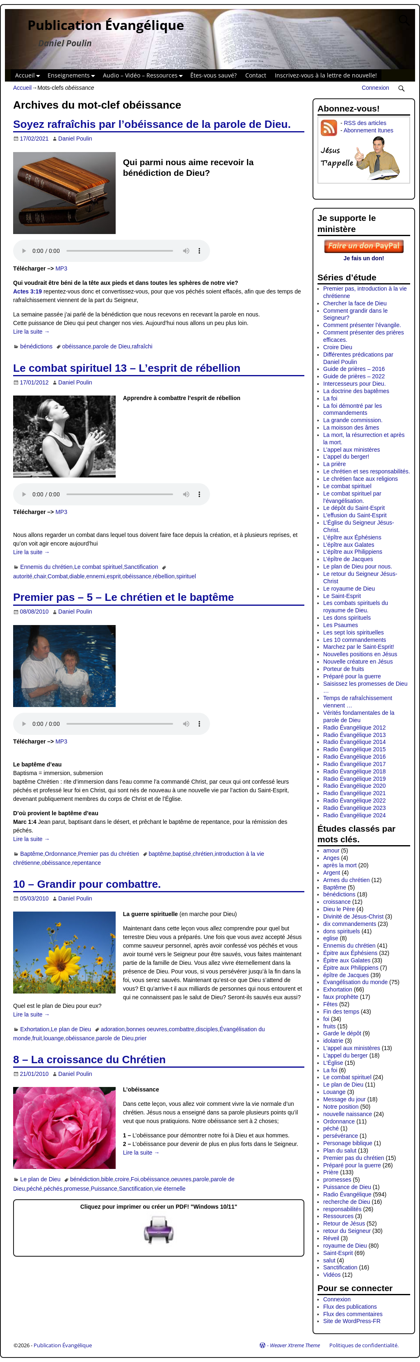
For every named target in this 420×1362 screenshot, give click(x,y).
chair (40, 576)
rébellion (164, 576)
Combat (58, 576)
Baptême (31, 853)
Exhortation (34, 1029)
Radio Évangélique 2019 (354, 778)
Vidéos (332, 1274)
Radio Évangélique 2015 (354, 749)
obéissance (76, 346)
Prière (330, 1172)
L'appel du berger (345, 1055)
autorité (22, 576)
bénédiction (85, 1179)
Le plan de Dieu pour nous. (357, 566)
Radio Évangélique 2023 (354, 808)
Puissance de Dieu (347, 1187)
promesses (337, 1179)
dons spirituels (341, 931)
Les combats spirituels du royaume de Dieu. (355, 607)
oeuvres (181, 1179)
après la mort (340, 865)
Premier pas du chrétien (108, 853)
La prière (334, 464)
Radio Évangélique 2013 (354, 735)
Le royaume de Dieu (349, 588)
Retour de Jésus (344, 1223)
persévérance (340, 1135)
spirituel (186, 576)
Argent (331, 872)
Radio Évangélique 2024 (354, 815)
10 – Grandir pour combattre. (87, 884)
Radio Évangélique (347, 1194)
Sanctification (141, 567)
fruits (329, 1026)
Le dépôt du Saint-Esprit (354, 508)
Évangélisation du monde (355, 982)
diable (76, 576)
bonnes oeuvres (146, 1029)
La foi (330, 398)
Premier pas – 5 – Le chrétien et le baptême (123, 597)
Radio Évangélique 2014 (354, 742)
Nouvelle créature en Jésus (358, 661)
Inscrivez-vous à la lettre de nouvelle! (326, 75)
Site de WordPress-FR (352, 1321)
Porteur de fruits (343, 669)
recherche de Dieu (346, 1201)
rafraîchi (142, 346)
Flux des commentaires (353, 1314)
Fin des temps (341, 1011)
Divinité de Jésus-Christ (353, 916)
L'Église (333, 1063)
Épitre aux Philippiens (351, 967)
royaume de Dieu (345, 1245)
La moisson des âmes (351, 427)
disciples (207, 1029)
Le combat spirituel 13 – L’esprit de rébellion (126, 368)
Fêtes (330, 1004)
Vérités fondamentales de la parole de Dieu (359, 716)
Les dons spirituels (347, 617)
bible (107, 1179)
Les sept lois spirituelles (353, 632)
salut (329, 1260)
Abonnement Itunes (368, 130)
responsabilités (342, 1209)
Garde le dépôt (342, 1033)
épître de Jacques (346, 975)
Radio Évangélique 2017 (354, 764)
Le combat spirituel (98, 567)
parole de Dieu (111, 346)
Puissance (104, 1188)
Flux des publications (350, 1306)
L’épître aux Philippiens (352, 551)
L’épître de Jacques (348, 559)
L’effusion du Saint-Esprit (355, 515)
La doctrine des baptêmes (356, 391)
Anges (331, 858)
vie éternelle (170, 1188)
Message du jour (344, 1099)
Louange (334, 1092)
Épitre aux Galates (346, 960)
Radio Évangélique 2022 (354, 800)
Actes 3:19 (27, 291)
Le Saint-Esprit (342, 596)
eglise (330, 938)
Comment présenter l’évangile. (362, 325)
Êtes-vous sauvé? (213, 75)
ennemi (95, 576)
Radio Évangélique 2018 (354, 771)
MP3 (61, 268)
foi (326, 1019)
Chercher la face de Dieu (355, 303)
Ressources (338, 1216)
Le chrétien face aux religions (360, 478)
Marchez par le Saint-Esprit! (358, 646)
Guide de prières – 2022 (354, 376)
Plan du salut (339, 1150)
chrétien (203, 853)
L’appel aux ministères (351, 449)
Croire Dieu (337, 347)
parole (201, 1179)
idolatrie (333, 1040)
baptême (159, 853)
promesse (76, 1188)
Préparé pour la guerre (352, 676)
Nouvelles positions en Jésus (360, 654)
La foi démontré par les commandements (352, 409)
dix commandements (349, 924)
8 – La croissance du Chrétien (89, 1059)
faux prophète (340, 997)
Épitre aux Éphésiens (350, 953)
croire (122, 1179)
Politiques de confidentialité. (364, 1345)
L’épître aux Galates (348, 544)
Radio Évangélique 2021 (354, 793)
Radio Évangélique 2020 (354, 785)
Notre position (340, 1106)
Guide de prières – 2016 (354, 369)
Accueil (29, 75)
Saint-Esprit (338, 1253)
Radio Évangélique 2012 (354, 727)
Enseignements (73, 75)
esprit (114, 576)
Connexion (375, 87)
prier (140, 1038)
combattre (181, 1029)
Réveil (331, 1238)
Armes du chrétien (346, 880)
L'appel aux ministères (351, 1048)
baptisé (182, 853)
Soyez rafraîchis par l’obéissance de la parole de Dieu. (152, 124)
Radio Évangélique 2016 (354, 756)
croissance (337, 901)
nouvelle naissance (347, 1114)
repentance (86, 862)
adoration (113, 1029)
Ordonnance (60, 853)
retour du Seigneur (347, 1231)
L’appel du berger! (346, 456)
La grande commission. (353, 420)
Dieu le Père (339, 909)
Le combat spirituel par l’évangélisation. (352, 497)
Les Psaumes (340, 625)
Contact (255, 75)
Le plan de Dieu (71, 1029)
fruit (37, 1038)
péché (34, 1188)
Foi (135, 1179)
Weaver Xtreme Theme (295, 1345)
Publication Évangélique (105, 25)
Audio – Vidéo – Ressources (144, 75)
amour (331, 850)
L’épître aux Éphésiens (352, 537)
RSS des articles (365, 123)
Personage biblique (347, 1143)
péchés (53, 1188)
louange (53, 1038)
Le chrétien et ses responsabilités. (366, 471)
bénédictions (36, 346)
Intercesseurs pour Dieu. (354, 383)
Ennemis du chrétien (46, 567)
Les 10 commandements (354, 640)
